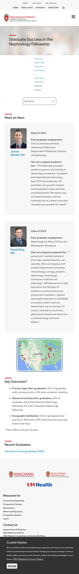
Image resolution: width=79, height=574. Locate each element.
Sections (29, 101)
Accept (12, 566)
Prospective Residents (13, 500)
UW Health (36, 3)
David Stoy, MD (17, 251)
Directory (53, 7)
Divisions (38, 59)
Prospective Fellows (12, 504)
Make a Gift (27, 7)
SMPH (25, 3)
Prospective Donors (12, 515)
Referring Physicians (13, 511)
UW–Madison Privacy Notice (28, 559)
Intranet (40, 7)
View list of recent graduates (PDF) (25, 451)
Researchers (9, 508)
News (15, 7)
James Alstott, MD (17, 153)
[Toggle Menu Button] (73, 17)
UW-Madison (50, 3)
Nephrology (39, 62)
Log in (6, 518)
